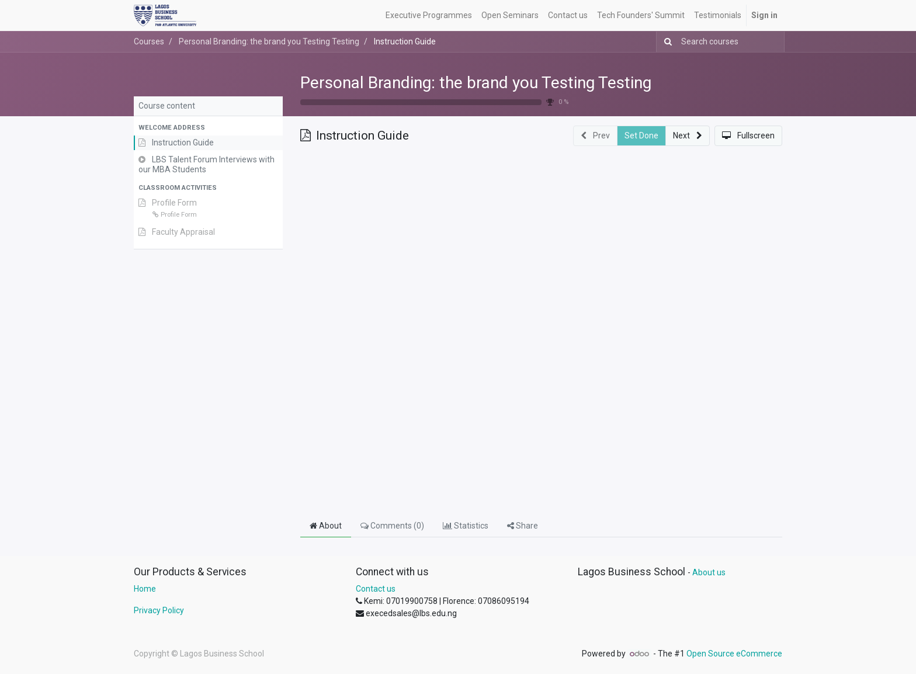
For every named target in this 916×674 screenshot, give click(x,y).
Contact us (375, 588)
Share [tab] (522, 525)
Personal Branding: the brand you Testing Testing (475, 82)
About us (709, 572)
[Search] (666, 42)
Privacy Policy (159, 610)
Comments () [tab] (392, 525)
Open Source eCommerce (734, 653)
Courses (149, 41)
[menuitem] (429, 15)
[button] (208, 128)
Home (145, 588)
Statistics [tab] (465, 525)
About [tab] (326, 525)
